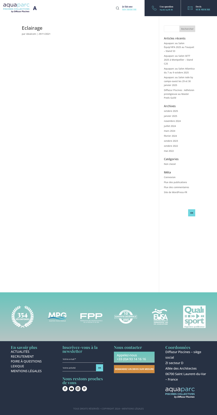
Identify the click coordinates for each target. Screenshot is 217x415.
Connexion (170, 177)
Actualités (20, 352)
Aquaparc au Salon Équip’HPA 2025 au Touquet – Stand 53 (179, 47)
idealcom (31, 33)
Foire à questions (26, 361)
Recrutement (22, 357)
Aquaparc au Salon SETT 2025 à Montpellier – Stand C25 (178, 59)
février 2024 (170, 135)
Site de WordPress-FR (175, 192)
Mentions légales (26, 371)
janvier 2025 (170, 115)
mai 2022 (169, 150)
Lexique (17, 366)
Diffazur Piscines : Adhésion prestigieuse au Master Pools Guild (179, 94)
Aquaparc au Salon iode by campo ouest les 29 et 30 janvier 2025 (178, 81)
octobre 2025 (171, 110)
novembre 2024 (172, 120)
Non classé (170, 163)
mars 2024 (169, 130)
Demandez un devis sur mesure (134, 369)
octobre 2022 (171, 145)
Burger (35, 8)
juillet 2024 (170, 126)
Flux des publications (175, 182)
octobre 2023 (171, 140)
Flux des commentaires (176, 187)
